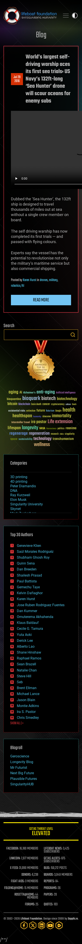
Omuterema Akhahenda (35, 617)
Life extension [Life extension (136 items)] (60, 422)
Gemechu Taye (28, 587)
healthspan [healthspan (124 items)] (22, 416)
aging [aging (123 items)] (13, 392)
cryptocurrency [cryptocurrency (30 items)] (58, 404)
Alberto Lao (26, 646)
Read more (41, 300)
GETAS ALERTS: (52, 858)
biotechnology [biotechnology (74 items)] (67, 399)
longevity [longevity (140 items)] (30, 428)
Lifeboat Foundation (31, 918)
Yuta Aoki (24, 635)
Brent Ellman (27, 688)
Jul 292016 (17, 79)
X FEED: (14, 868)
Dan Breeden (27, 569)
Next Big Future (22, 773)
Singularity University (26, 504)
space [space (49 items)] (13, 439)
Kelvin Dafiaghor (30, 593)
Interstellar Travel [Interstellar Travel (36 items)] (20, 422)
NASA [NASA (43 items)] (42, 428)
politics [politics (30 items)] (61, 428)
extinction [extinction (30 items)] (30, 411)
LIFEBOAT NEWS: (53, 848)
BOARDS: (49, 875)
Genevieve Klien (29, 546)
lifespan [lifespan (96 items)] (14, 428)
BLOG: (47, 868)
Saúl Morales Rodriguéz (35, 551)
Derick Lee (25, 640)
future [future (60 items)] (41, 410)
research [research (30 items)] (55, 434)
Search (73, 335)
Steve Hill (24, 676)
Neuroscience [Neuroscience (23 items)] (51, 429)
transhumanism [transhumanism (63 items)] (63, 439)
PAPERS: (48, 895)
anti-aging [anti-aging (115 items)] (46, 392)
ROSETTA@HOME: (24, 895)
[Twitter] (32, 925)
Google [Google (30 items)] (58, 411)
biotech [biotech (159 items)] (48, 399)
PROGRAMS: (50, 888)
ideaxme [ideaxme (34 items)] (46, 416)
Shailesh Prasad (29, 575)
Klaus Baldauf (28, 623)
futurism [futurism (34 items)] (50, 411)
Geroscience (19, 756)
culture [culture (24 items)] (68, 404)
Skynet (15, 509)
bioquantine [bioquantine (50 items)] (14, 399)
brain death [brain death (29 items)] (36, 404)
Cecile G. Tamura (30, 628)
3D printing (18, 477)
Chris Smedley (28, 718)
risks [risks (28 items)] (62, 434)
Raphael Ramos (29, 658)
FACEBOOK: (12, 848)
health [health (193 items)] (69, 410)
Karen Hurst (29, 280)
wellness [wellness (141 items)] (42, 445)
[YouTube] (50, 925)
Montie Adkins (28, 706)
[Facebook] (24, 925)
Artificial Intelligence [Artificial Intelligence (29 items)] (65, 392)
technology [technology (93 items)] (42, 438)
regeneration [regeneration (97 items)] (39, 433)
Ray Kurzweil (20, 495)
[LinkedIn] (41, 925)
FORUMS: (30, 904)
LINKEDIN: (14, 858)
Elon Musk (18, 500)
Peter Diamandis (23, 486)
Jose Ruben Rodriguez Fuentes (41, 605)
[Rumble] (59, 925)
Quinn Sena (26, 563)
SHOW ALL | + (17, 723)
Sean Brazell (26, 664)
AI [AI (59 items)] (20, 393)
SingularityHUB (22, 784)
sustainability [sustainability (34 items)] (25, 439)
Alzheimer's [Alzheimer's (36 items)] (29, 393)
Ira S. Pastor (26, 712)
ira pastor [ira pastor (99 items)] (39, 421)
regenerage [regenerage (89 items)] (18, 433)
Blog (41, 35)
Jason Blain (26, 700)
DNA (13, 491)
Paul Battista (27, 581)
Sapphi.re (73, 918)
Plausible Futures (23, 779)
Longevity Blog (21, 762)
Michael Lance (28, 694)
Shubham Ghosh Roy (33, 557)
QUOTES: (48, 904)
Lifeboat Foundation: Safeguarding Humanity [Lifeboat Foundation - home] (30, 15)
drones (44, 280)
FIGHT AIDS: (17, 881)
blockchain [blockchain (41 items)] (24, 404)
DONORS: (26, 875)
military (53, 280)
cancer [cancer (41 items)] (46, 404)
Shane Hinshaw (29, 652)
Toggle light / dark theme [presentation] (75, 15)
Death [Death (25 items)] (74, 404)
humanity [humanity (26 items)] (37, 416)
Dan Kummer (27, 611)
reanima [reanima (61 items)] (71, 428)
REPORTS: (49, 881)
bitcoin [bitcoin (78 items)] (12, 404)
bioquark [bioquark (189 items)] (31, 398)
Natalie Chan (27, 670)
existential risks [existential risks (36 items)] (16, 411)
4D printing (18, 481)
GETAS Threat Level (41, 832)
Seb (20, 682)
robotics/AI (17, 286)
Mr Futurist (18, 767)
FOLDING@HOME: (14, 888)
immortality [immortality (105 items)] (61, 416)
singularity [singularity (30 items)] (70, 434)
